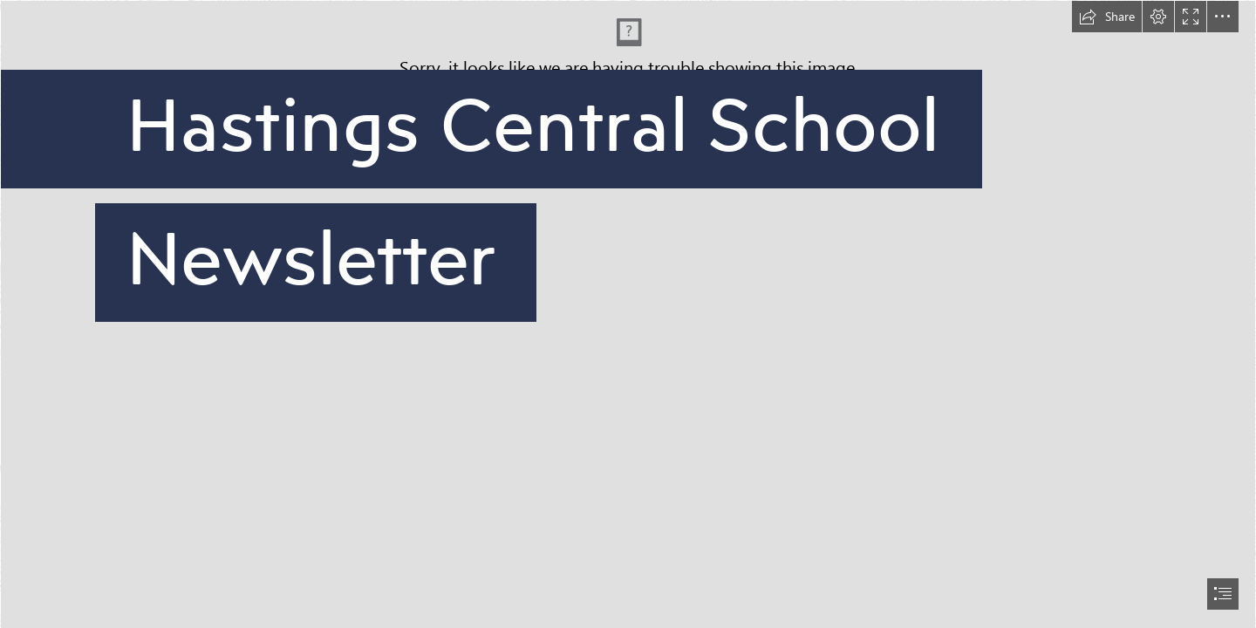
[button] (1107, 16)
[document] (628, 314)
